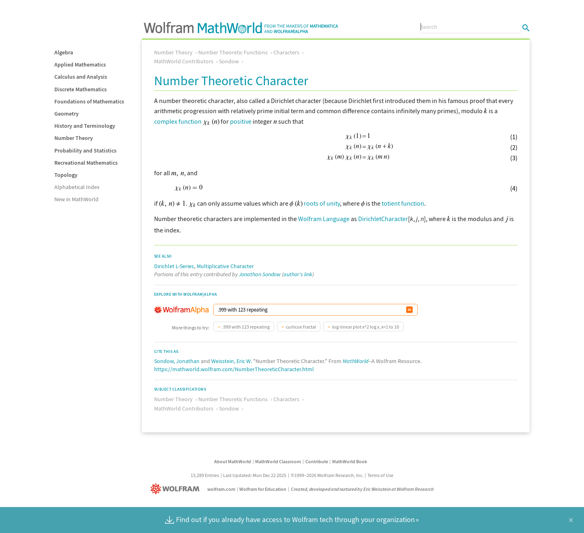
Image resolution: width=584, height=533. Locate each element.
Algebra (63, 52)
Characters (286, 52)
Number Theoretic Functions (233, 52)
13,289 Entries (205, 474)
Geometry (66, 113)
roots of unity (322, 203)
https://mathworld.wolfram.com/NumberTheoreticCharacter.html (234, 368)
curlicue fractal (301, 326)
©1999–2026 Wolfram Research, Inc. (327, 474)
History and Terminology (84, 125)
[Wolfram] (176, 488)
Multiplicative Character (225, 265)
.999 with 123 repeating (246, 326)
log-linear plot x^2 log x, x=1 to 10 (365, 326)
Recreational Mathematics (86, 162)
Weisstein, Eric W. (231, 360)
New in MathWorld (76, 199)
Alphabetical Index (76, 187)
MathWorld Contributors (183, 61)
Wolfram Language (324, 219)
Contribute (316, 461)
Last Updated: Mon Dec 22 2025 (254, 474)
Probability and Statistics (85, 150)
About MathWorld (232, 461)
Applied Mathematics (80, 64)
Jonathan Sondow (260, 273)
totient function (403, 203)
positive (240, 121)
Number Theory (73, 138)
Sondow (229, 61)
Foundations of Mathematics (89, 101)
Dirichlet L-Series (174, 265)
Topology (65, 174)
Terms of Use (380, 474)
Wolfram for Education (262, 488)
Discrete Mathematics (80, 89)
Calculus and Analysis (80, 76)
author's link (297, 273)
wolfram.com (221, 488)
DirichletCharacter (383, 219)
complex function (178, 121)
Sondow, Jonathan (177, 360)
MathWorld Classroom (278, 461)
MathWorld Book (349, 461)
